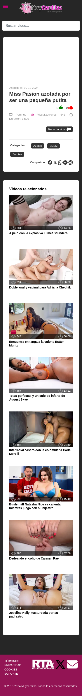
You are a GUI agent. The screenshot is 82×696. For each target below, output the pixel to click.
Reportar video (59, 129)
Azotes (37, 145)
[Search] (41, 26)
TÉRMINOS (11, 661)
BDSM (53, 145)
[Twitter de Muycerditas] (61, 664)
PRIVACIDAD (12, 665)
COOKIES (10, 669)
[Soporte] (72, 664)
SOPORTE (11, 673)
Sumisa (17, 154)
